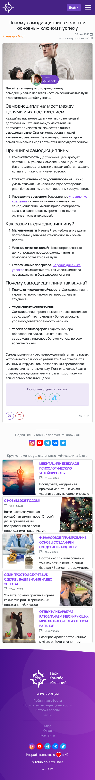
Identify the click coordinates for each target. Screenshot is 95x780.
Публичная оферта (47, 700)
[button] (88, 7)
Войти (73, 7)
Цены (47, 714)
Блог (47, 726)
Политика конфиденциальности (47, 705)
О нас (47, 730)
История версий (47, 710)
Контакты (47, 735)
